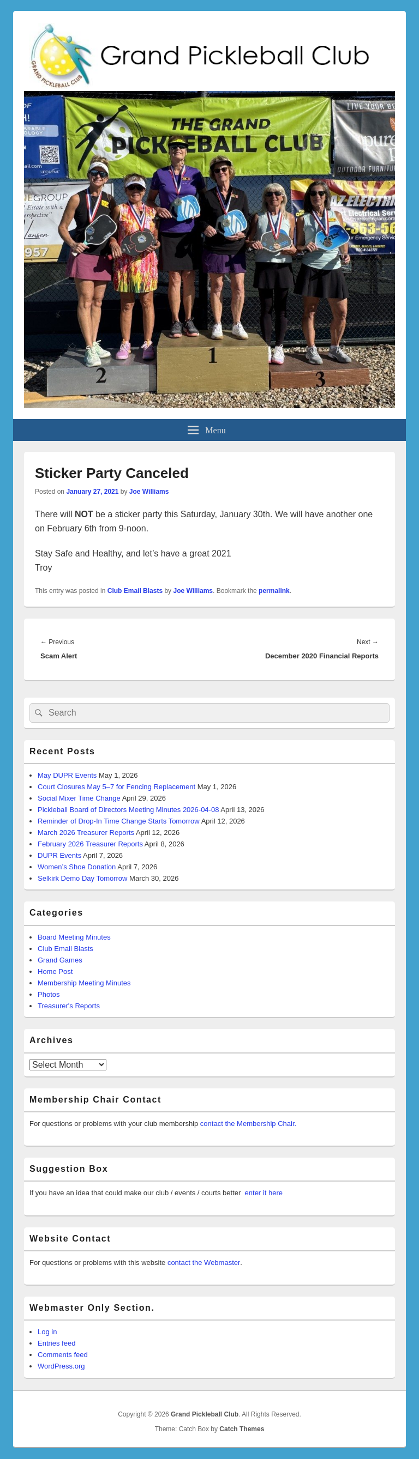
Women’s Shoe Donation (77, 867)
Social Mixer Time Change (79, 798)
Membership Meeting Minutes (84, 983)
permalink (274, 591)
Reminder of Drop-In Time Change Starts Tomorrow (119, 821)
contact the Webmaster (203, 1262)
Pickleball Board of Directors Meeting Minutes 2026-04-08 (128, 810)
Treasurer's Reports (69, 1006)
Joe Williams (149, 491)
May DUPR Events (67, 775)
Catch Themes (241, 1429)
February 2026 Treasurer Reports (90, 844)
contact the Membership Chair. (248, 1123)
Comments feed (63, 1355)
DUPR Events (59, 855)
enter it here (264, 1193)
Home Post (55, 971)
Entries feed (56, 1343)
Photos (48, 994)
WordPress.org (61, 1366)
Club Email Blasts (135, 591)
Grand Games (60, 960)
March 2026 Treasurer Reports (86, 832)
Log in (47, 1332)
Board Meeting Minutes (74, 937)
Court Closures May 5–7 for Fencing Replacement (116, 787)
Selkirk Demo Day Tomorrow (82, 878)
